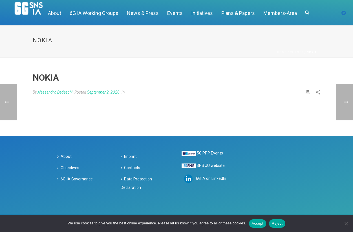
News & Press (143, 13)
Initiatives (202, 13)
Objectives (68, 167)
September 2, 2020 (103, 92)
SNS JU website (211, 165)
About (64, 156)
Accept (257, 223)
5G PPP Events (210, 153)
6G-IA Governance (75, 179)
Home (282, 52)
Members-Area (280, 13)
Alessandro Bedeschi (54, 92)
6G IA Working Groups (94, 13)
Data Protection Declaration (136, 183)
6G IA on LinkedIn (211, 178)
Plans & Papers (238, 13)
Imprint (129, 156)
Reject (277, 223)
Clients (297, 52)
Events (175, 13)
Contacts (130, 167)
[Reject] (346, 223)
